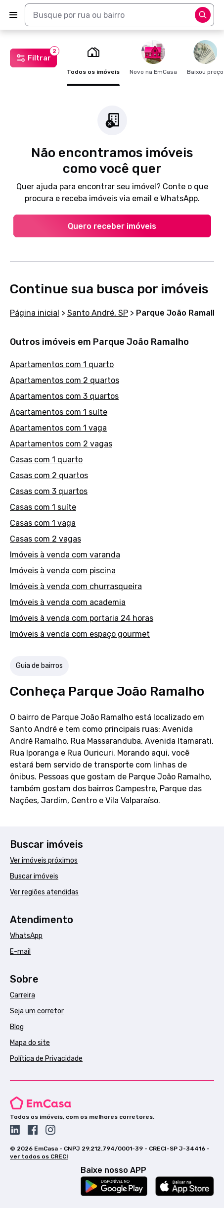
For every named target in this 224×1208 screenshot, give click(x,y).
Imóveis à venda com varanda (65, 554)
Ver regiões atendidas (44, 892)
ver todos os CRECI (39, 1156)
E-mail (20, 951)
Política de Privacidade (46, 1058)
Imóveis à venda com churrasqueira (76, 586)
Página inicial (34, 313)
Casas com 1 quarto (46, 459)
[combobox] (119, 15)
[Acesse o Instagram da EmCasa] (50, 1130)
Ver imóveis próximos (44, 860)
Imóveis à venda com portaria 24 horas (81, 618)
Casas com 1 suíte (43, 507)
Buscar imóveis (34, 876)
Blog (17, 1027)
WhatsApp (26, 936)
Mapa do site (30, 1043)
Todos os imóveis (93, 57)
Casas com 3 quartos (49, 491)
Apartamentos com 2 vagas (61, 443)
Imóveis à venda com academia (68, 602)
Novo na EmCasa (153, 57)
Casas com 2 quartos (49, 475)
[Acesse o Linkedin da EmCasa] (15, 1130)
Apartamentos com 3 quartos (64, 396)
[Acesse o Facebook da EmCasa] (33, 1130)
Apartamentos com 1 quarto (62, 364)
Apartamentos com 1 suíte (58, 412)
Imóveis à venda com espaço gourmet (80, 634)
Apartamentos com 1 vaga (58, 428)
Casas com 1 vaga (43, 523)
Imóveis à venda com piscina (63, 570)
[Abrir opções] (202, 14)
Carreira (22, 995)
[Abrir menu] (13, 14)
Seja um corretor (37, 1011)
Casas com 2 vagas (45, 539)
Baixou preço (205, 57)
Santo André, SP (97, 313)
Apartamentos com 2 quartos (64, 380)
